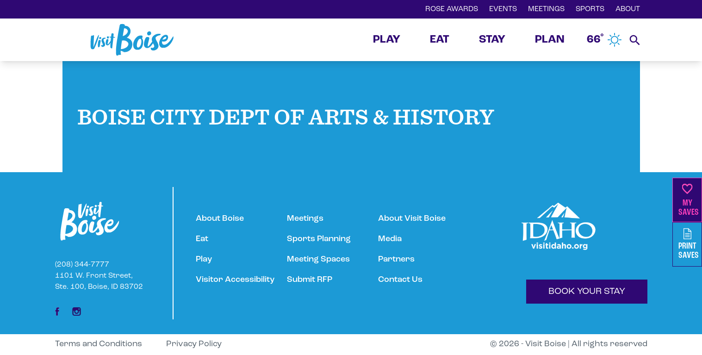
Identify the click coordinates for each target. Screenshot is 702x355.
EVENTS (503, 9)
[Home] (131, 40)
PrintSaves (688, 244)
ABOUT (627, 9)
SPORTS (590, 9)
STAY (492, 39)
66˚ (604, 39)
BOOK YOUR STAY (586, 291)
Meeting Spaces (318, 259)
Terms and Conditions (98, 344)
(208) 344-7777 (82, 264)
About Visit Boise (412, 218)
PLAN (550, 39)
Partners (396, 259)
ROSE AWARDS (451, 9)
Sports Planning (319, 239)
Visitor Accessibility (235, 279)
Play (204, 259)
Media (390, 239)
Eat (202, 239)
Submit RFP (309, 279)
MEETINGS (546, 9)
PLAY (386, 39)
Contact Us (400, 279)
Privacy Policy (194, 344)
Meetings (305, 218)
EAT (439, 39)
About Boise (220, 218)
